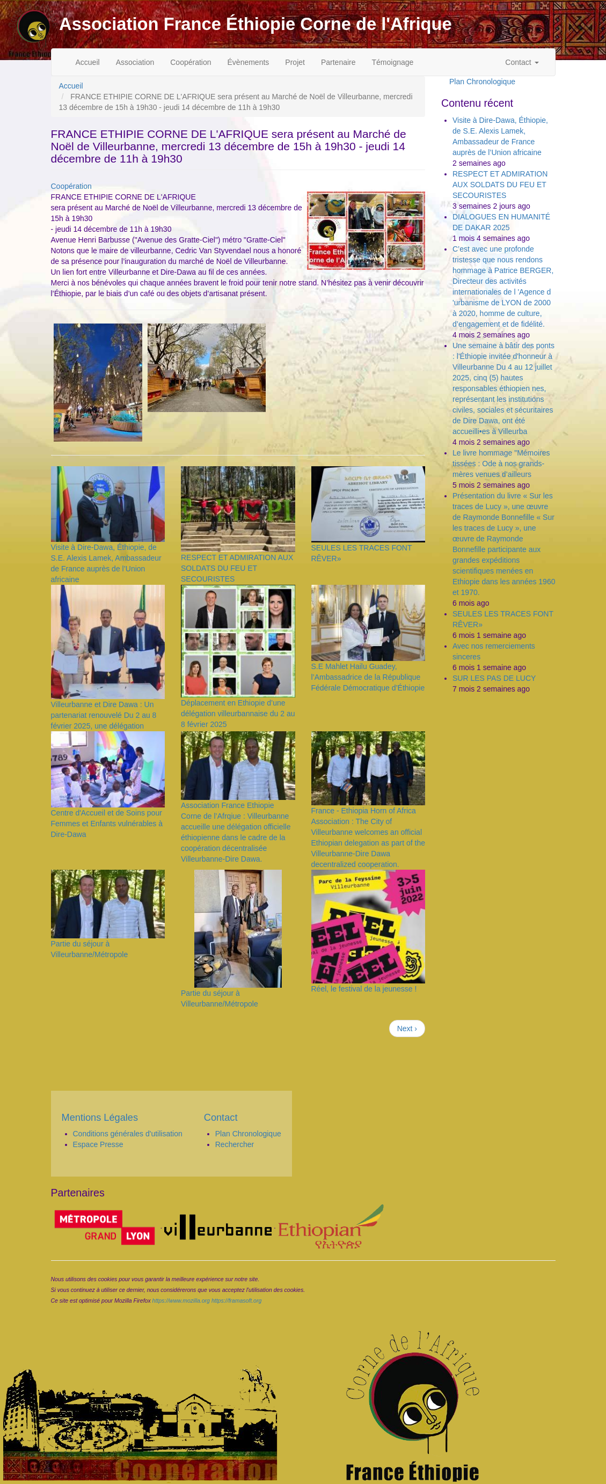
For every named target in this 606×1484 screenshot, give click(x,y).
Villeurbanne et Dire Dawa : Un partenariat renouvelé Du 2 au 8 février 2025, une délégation (104, 715)
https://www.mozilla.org (181, 1300)
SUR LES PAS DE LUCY (494, 678)
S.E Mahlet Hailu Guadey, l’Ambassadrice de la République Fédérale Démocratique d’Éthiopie (368, 677)
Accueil (88, 62)
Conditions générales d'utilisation (127, 1133)
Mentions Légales (100, 1117)
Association (135, 62)
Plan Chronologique (482, 81)
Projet (295, 62)
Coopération (190, 62)
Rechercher (234, 1144)
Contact (521, 62)
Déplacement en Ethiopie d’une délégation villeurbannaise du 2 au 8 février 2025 (238, 714)
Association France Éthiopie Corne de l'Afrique (255, 24)
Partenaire (338, 62)
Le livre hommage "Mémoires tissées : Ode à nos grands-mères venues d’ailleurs (501, 464)
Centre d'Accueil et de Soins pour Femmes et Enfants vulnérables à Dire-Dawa (107, 824)
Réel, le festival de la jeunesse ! (364, 989)
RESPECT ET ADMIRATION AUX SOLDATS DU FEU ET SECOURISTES (237, 568)
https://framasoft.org (236, 1300)
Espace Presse (98, 1144)
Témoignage (393, 62)
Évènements (248, 62)
